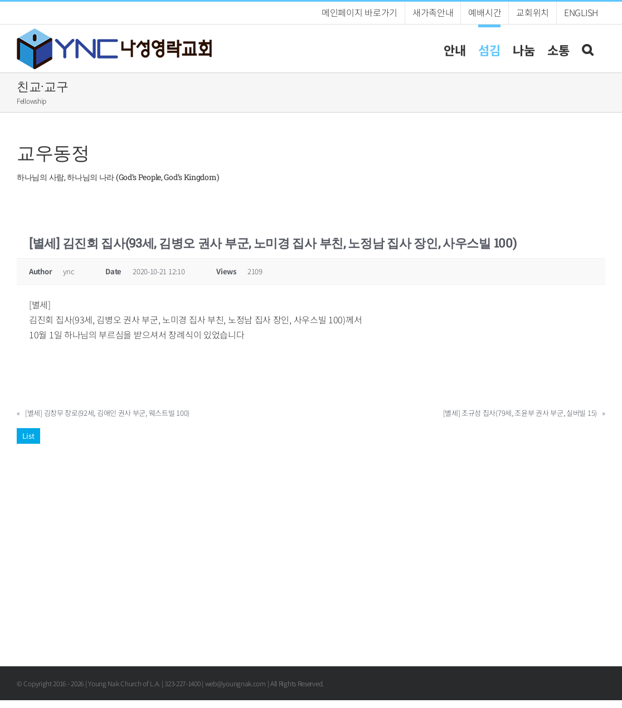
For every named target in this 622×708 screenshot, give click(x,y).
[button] (587, 48)
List (28, 435)
